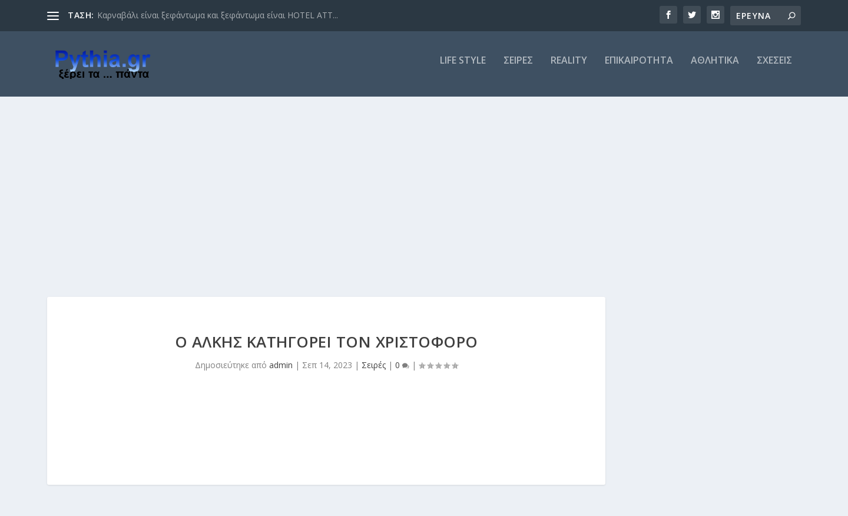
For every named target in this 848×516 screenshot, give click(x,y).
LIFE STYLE (463, 68)
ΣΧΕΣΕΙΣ (774, 68)
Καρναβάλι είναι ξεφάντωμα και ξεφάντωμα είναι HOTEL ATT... (217, 15)
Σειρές (374, 372)
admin (281, 372)
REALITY (569, 68)
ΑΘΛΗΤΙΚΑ (715, 68)
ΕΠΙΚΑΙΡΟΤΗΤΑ (639, 68)
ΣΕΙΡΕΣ (518, 68)
